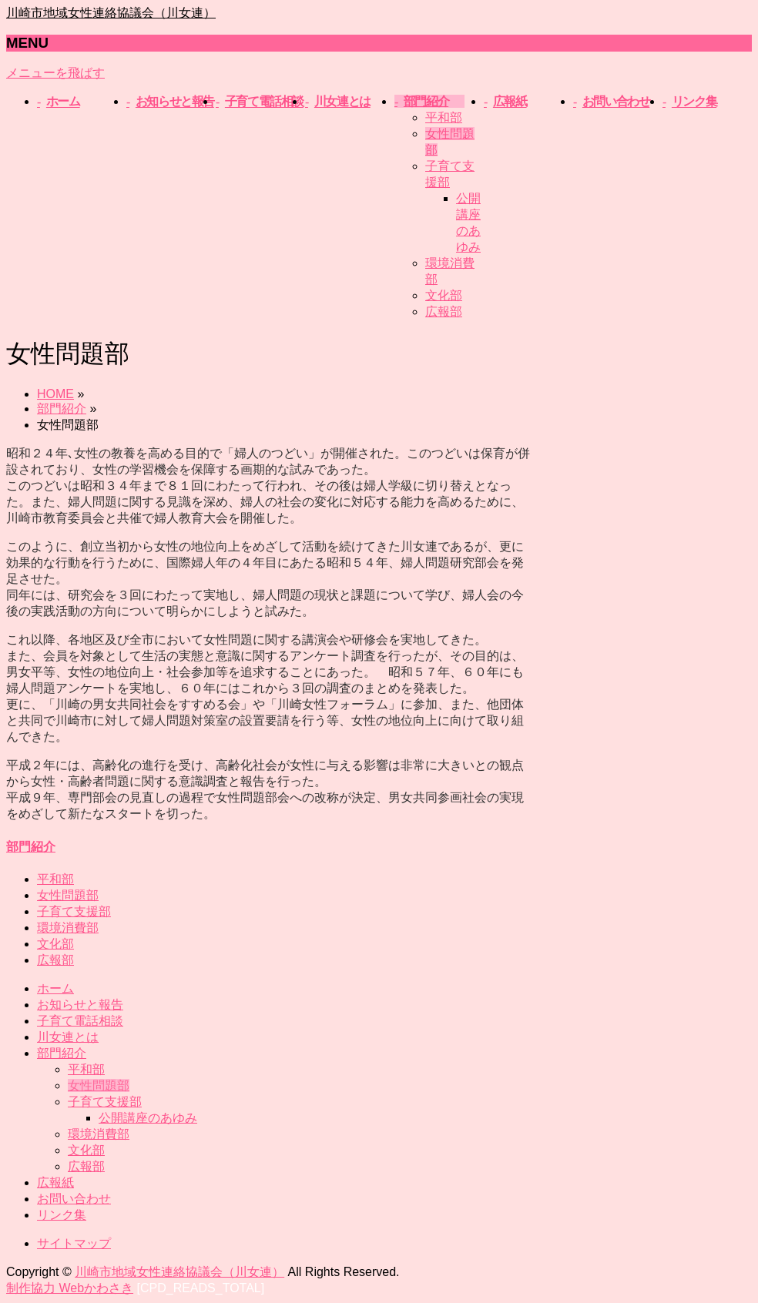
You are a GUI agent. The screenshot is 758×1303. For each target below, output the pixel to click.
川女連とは (68, 1036)
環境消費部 (68, 927)
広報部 (443, 311)
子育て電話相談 (80, 1020)
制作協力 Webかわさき (69, 1288)
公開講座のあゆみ (148, 1117)
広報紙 (55, 1182)
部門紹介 (30, 846)
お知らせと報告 (80, 1004)
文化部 (443, 295)
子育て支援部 (74, 911)
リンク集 (61, 1214)
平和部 (443, 117)
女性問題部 (68, 895)
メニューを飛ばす (55, 72)
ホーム (55, 988)
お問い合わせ (74, 1198)
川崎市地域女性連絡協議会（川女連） (111, 12)
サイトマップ (74, 1243)
